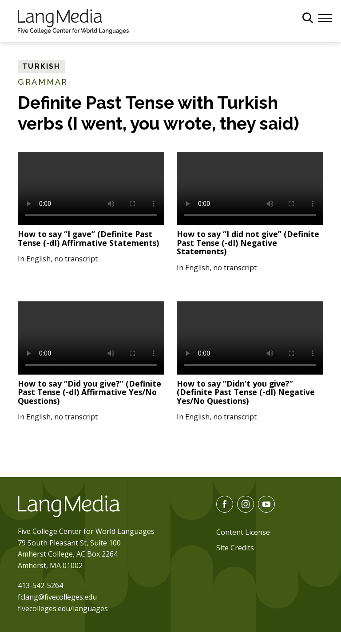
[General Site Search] (307, 17)
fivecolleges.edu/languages (63, 608)
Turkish (41, 66)
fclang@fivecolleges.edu (57, 597)
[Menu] (325, 17)
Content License (243, 532)
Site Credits (235, 548)
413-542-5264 (40, 585)
